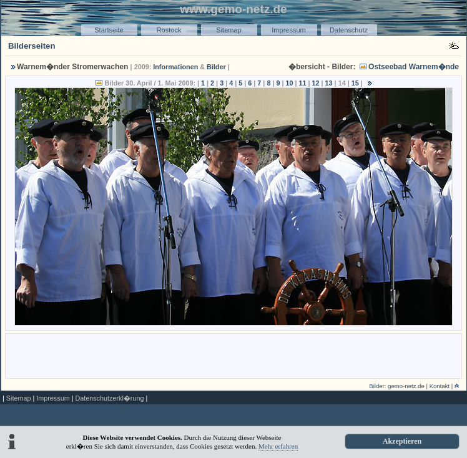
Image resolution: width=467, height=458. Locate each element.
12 (316, 83)
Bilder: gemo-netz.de (397, 385)
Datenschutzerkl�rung (109, 398)
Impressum (288, 30)
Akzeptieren (402, 441)
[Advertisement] (233, 355)
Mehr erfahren (278, 446)
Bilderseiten (32, 46)
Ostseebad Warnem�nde (413, 66)
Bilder (216, 67)
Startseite (108, 30)
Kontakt (440, 385)
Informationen (175, 67)
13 (329, 83)
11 (303, 83)
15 (355, 83)
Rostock (169, 30)
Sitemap (228, 30)
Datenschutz (349, 30)
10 (289, 83)
